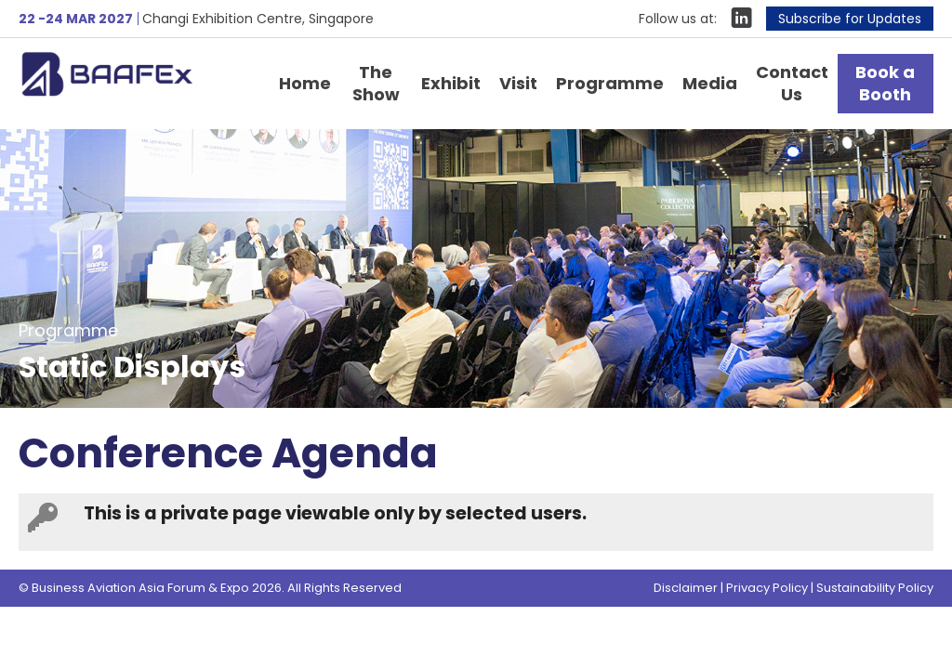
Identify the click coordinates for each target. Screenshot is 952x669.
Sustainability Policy (874, 588)
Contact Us (792, 83)
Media (709, 83)
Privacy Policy (767, 588)
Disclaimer (686, 588)
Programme (610, 83)
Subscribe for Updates (849, 18)
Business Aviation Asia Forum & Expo (134, 73)
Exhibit (451, 83)
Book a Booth (885, 83)
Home (305, 83)
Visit (518, 83)
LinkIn (741, 17)
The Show (376, 83)
